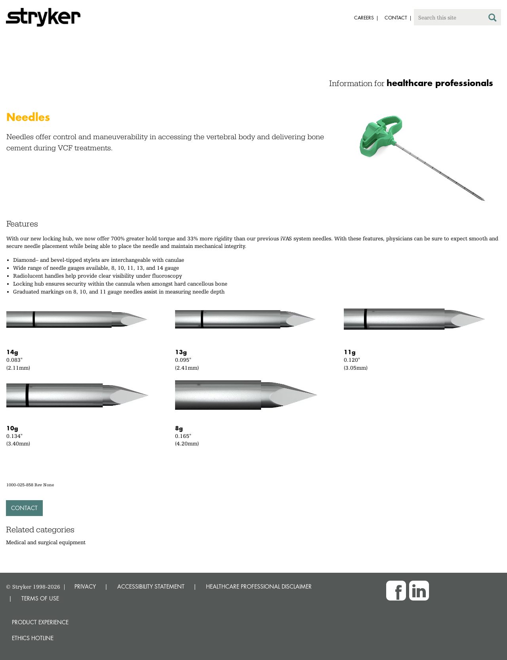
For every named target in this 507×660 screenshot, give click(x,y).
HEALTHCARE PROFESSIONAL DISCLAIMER (259, 586)
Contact (24, 508)
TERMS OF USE (40, 598)
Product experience (40, 622)
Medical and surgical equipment (46, 542)
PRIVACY (85, 586)
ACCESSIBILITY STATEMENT (151, 586)
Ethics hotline (32, 638)
